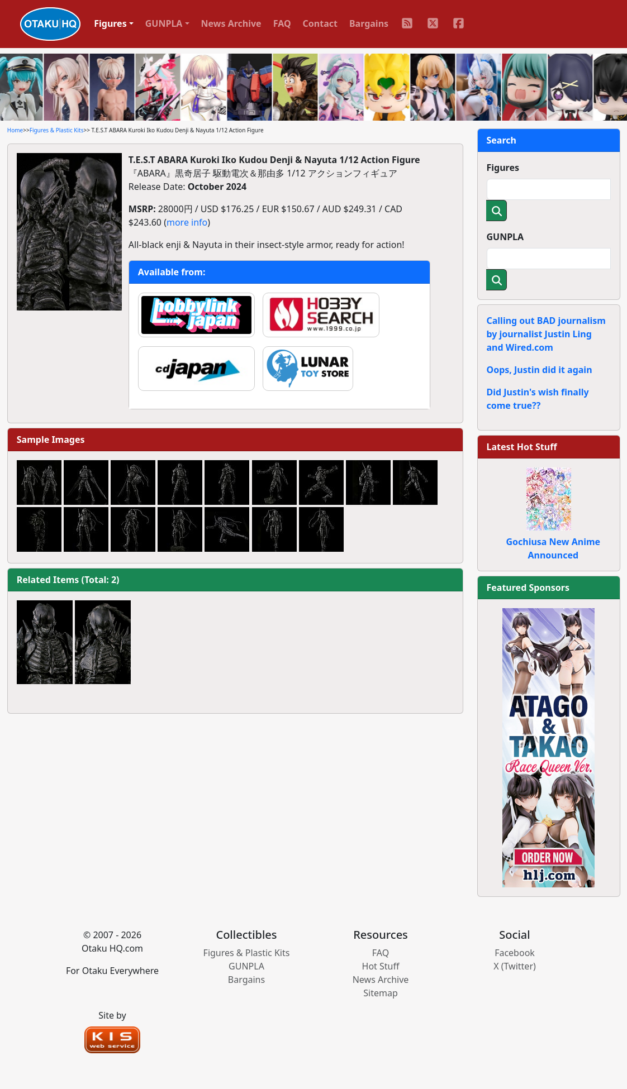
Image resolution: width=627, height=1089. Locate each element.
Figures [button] (110, 23)
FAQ (282, 23)
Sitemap (380, 993)
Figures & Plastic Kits (57, 130)
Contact (320, 23)
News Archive (231, 23)
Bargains (368, 23)
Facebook (515, 953)
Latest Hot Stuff (522, 447)
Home (15, 130)
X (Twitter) (514, 966)
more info (187, 222)
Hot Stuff (381, 966)
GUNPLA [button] (164, 23)
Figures (503, 167)
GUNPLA (505, 237)
